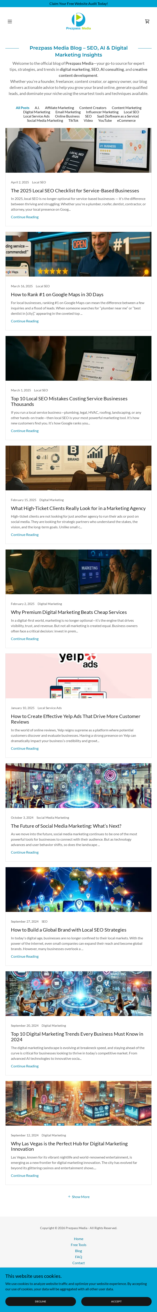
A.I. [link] (37, 107)
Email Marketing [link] (68, 112)
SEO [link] (88, 116)
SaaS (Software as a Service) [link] (118, 116)
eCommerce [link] (126, 120)
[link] (78, 21)
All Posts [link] (22, 107)
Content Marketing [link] (126, 107)
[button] (16, 21)
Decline (40, 1301)
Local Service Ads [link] (36, 116)
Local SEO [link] (131, 112)
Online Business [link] (67, 116)
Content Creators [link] (92, 107)
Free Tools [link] (78, 1245)
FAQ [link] (78, 1257)
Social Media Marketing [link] (45, 120)
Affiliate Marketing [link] (59, 107)
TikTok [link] (73, 120)
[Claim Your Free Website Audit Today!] (78, 3)
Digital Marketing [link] (36, 112)
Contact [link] (78, 1263)
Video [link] (88, 120)
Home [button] (78, 1238)
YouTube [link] (105, 120)
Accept (116, 1301)
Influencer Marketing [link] (102, 112)
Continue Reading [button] (25, 217)
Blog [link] (78, 1251)
